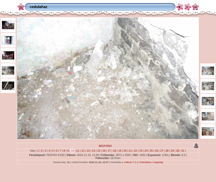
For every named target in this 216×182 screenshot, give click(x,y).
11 (77, 150)
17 (109, 150)
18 (114, 150)
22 (135, 150)
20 (125, 150)
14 (93, 150)
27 (161, 150)
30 (177, 150)
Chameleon (145, 162)
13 (88, 150)
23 (141, 150)
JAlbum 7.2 (130, 162)
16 (104, 150)
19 (120, 150)
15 (98, 150)
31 (183, 150)
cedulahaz (38, 7)
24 (146, 150)
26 (156, 150)
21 (130, 150)
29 (172, 150)
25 (151, 150)
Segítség (158, 162)
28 (167, 150)
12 (83, 150)
